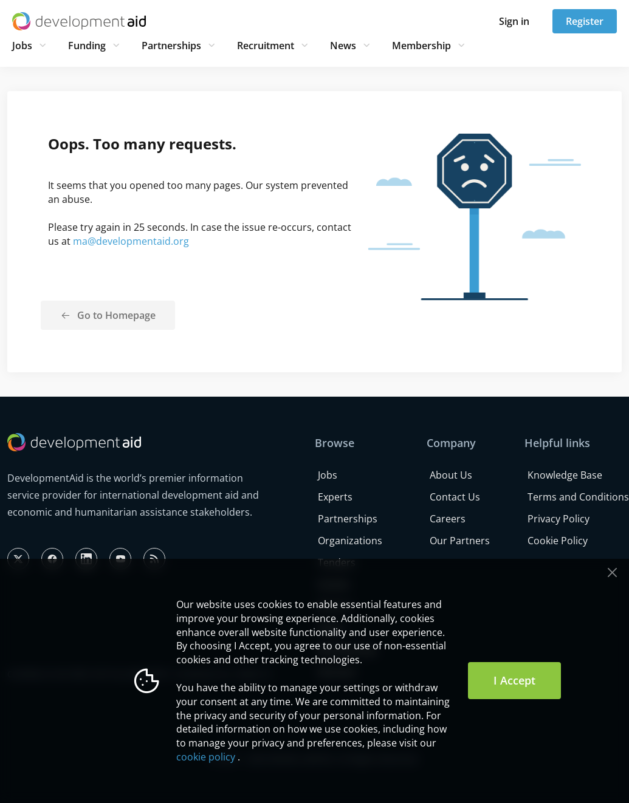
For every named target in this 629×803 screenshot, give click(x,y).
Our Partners (460, 540)
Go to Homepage (116, 315)
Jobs (22, 45)
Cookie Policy (558, 540)
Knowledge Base (565, 475)
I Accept (514, 680)
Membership (421, 45)
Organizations (350, 540)
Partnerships (171, 45)
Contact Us (455, 497)
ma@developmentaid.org (131, 241)
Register (584, 21)
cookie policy (205, 757)
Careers (448, 518)
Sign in (514, 21)
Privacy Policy (558, 518)
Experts (335, 497)
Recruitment (265, 45)
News (343, 45)
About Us (451, 475)
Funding (87, 45)
